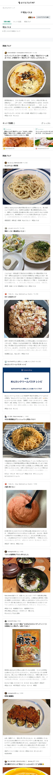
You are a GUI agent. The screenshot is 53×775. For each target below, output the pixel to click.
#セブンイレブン (10, 113)
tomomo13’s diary (12, 621)
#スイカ (22, 751)
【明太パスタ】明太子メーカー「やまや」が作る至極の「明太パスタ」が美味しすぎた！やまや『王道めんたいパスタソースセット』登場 (17, 133)
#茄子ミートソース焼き (12, 751)
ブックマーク (7, 129)
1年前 (27, 416)
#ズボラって (23, 611)
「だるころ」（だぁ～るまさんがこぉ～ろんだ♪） (20, 294)
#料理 (6, 286)
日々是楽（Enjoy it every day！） (16, 416)
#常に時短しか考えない (12, 611)
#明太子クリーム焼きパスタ (38, 113)
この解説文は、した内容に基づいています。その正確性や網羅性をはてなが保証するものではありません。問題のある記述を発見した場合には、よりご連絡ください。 (11, 31)
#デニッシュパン (38, 474)
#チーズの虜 (25, 113)
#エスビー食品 (9, 683)
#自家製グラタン (18, 608)
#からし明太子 (34, 683)
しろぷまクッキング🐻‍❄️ (13, 228)
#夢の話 (14, 220)
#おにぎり (17, 354)
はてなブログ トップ (9, 8)
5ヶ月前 (22, 228)
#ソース (29, 685)
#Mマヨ (12, 544)
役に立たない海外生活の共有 (15, 162)
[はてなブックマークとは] (14, 123)
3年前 (37, 761)
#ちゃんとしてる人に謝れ (12, 613)
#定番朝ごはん (9, 354)
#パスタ (18, 113)
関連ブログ (27, 21)
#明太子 (7, 544)
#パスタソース (18, 683)
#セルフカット (26, 220)
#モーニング (20, 474)
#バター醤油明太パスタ (21, 286)
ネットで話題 (17, 21)
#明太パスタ (8, 115)
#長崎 (19, 220)
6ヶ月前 (36, 294)
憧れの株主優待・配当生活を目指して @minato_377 (21, 761)
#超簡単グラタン (29, 608)
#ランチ (12, 474)
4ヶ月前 (35, 52)
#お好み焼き (8, 753)
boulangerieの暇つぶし (13, 551)
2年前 (19, 621)
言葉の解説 (7, 21)
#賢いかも (31, 611)
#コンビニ (16, 115)
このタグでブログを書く (43, 17)
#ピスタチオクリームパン (12, 476)
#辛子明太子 (16, 685)
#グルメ (7, 474)
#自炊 (10, 286)
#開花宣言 (8, 220)
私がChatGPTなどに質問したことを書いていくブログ (21, 361)
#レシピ (15, 408)
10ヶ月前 (38, 361)
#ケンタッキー (38, 751)
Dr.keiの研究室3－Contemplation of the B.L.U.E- (20, 52)
